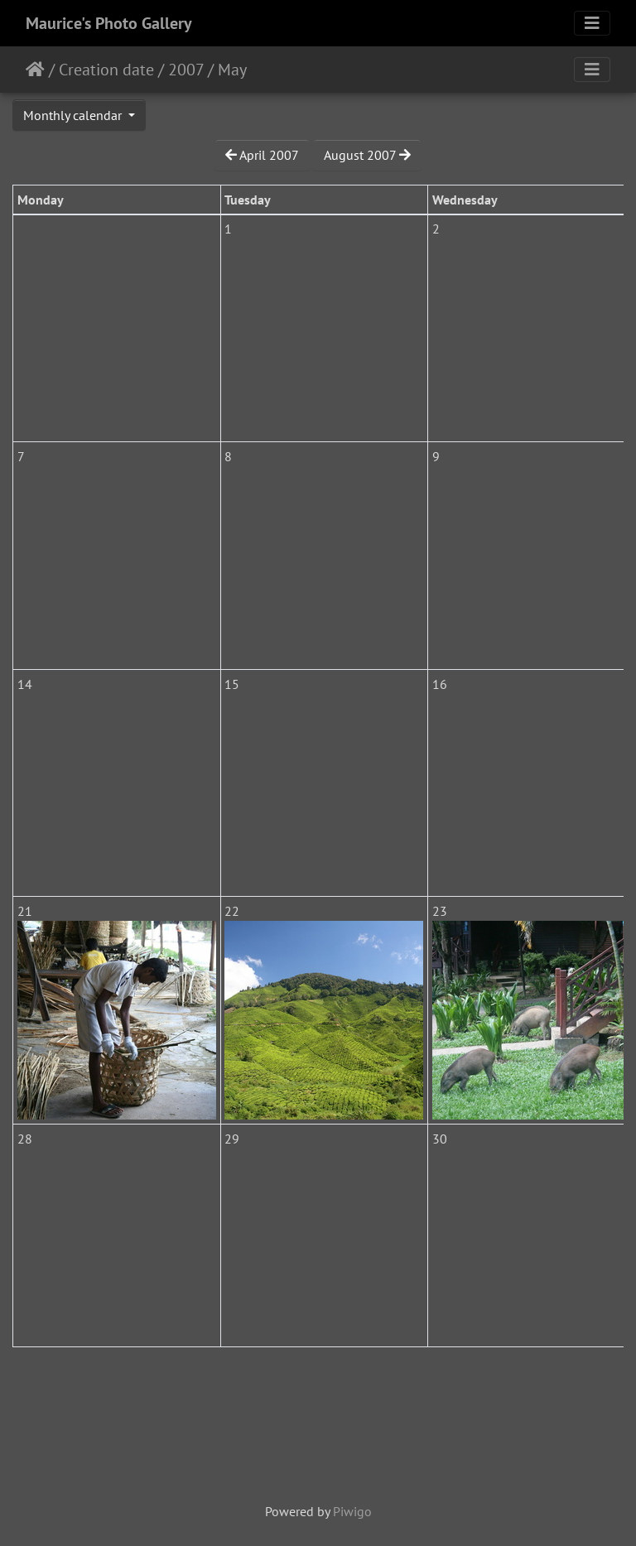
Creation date (106, 69)
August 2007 (367, 155)
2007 (186, 69)
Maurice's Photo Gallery (109, 23)
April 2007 (262, 155)
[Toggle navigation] (592, 23)
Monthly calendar (74, 115)
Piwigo (352, 1511)
